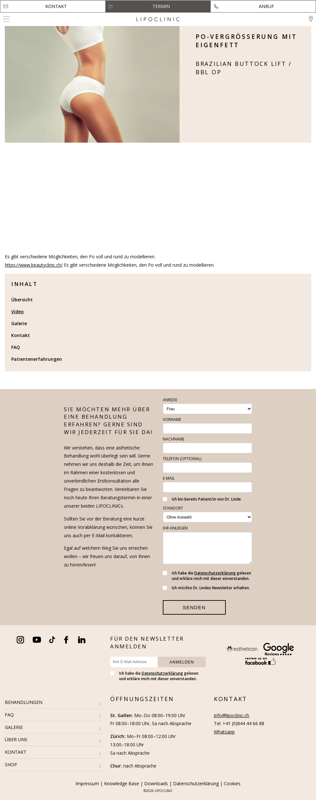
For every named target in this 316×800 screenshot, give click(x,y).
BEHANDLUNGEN (23, 702)
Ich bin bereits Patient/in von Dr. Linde (202, 499)
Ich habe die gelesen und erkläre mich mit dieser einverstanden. (207, 575)
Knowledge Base (121, 783)
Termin (161, 6)
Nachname (173, 439)
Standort (173, 508)
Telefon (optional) (182, 458)
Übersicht (22, 300)
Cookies (232, 783)
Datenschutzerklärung (215, 573)
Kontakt (56, 6)
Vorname (172, 419)
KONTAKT (15, 752)
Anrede (170, 400)
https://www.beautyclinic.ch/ (34, 265)
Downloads (156, 783)
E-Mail (169, 478)
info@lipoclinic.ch (231, 715)
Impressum (87, 783)
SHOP (11, 764)
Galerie (19, 323)
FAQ (15, 347)
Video (17, 311)
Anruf (266, 6)
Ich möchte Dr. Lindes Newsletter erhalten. (206, 588)
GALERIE (14, 727)
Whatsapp (224, 732)
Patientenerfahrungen (36, 359)
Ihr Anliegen (175, 528)
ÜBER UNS (16, 739)
